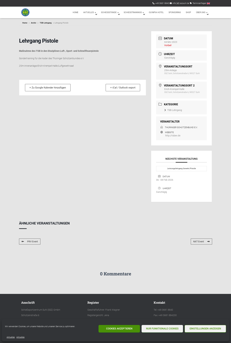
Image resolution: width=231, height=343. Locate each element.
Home (75, 12)
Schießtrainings (134, 12)
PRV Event (30, 241)
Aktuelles (11, 337)
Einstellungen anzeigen (205, 328)
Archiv (33, 23)
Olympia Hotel (156, 12)
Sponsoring (175, 12)
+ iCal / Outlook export (122, 87)
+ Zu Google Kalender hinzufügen (48, 87)
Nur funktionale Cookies (162, 328)
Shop (188, 12)
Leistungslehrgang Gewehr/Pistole (181, 168)
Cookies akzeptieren (119, 328)
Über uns (201, 12)
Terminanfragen (199, 3)
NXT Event (201, 241)
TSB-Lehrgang (45, 23)
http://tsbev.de (172, 135)
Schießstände (110, 12)
